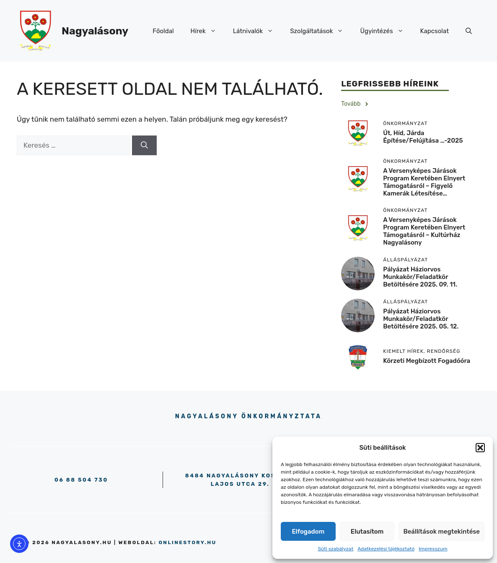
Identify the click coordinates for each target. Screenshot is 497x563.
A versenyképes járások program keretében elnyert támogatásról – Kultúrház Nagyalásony (424, 231)
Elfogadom (308, 531)
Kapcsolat (434, 31)
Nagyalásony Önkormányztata (248, 416)
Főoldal (163, 31)
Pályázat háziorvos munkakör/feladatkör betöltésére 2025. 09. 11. (420, 277)
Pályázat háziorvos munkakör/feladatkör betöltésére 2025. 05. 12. (420, 319)
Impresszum (433, 549)
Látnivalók (257, 31)
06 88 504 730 (81, 480)
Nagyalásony (95, 31)
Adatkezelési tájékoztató (385, 549)
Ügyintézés (386, 31)
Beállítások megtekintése (441, 531)
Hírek (208, 31)
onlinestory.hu (187, 542)
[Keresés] (144, 146)
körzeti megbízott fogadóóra (426, 361)
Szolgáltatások (321, 31)
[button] (480, 447)
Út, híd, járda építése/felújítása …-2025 (423, 136)
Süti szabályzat (335, 549)
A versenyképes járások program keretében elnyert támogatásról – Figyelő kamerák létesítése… (424, 182)
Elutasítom (367, 531)
